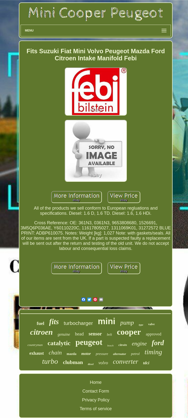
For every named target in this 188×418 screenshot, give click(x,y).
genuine (64, 334)
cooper (129, 331)
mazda (71, 354)
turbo (50, 361)
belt (109, 334)
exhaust (36, 353)
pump (127, 322)
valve (151, 324)
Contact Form (95, 391)
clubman (73, 362)
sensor (95, 333)
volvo (103, 362)
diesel (91, 364)
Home (96, 382)
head (79, 333)
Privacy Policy (95, 399)
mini (106, 321)
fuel (40, 323)
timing (153, 352)
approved (153, 334)
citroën (122, 345)
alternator (119, 354)
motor (86, 354)
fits (54, 321)
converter (125, 361)
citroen (41, 332)
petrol (135, 354)
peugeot (88, 342)
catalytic (58, 343)
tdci (146, 363)
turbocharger (78, 323)
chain (55, 352)
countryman (35, 345)
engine (139, 344)
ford (158, 343)
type (141, 324)
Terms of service (96, 408)
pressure (102, 354)
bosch (110, 345)
